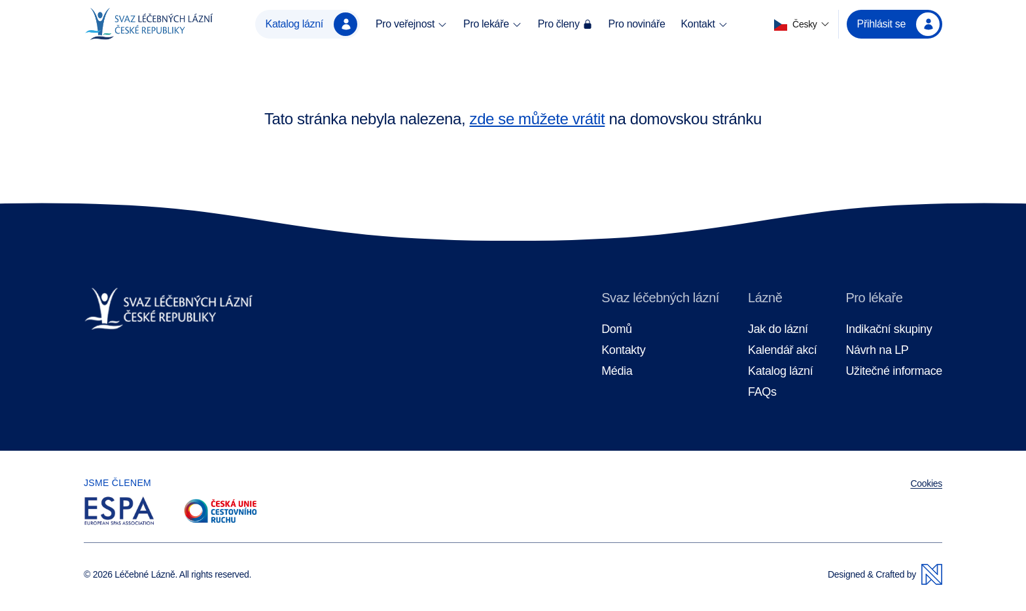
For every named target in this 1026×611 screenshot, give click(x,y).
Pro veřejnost (412, 24)
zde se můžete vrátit (537, 119)
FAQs (762, 392)
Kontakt (704, 24)
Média (616, 371)
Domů (616, 329)
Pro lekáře (492, 24)
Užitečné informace (893, 371)
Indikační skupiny (888, 329)
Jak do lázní (778, 329)
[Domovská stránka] (149, 24)
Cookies (926, 483)
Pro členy (565, 23)
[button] (802, 24)
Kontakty (623, 350)
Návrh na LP (876, 350)
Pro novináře (637, 23)
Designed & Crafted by (885, 574)
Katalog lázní (311, 24)
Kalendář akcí (782, 350)
